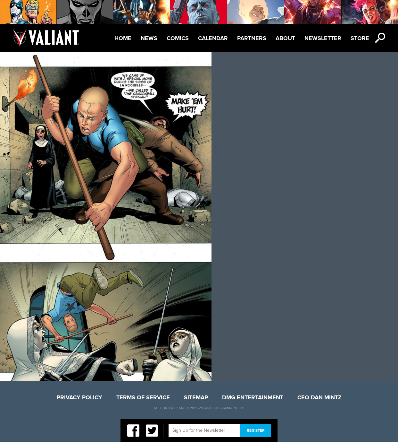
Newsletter (322, 38)
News (149, 38)
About (285, 38)
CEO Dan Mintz (319, 397)
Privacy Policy (79, 397)
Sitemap (196, 397)
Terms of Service (143, 397)
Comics (178, 38)
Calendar (213, 38)
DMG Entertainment (252, 397)
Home (122, 38)
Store (360, 38)
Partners (251, 38)
